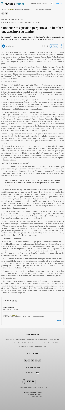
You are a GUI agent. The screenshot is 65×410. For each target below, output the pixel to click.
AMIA (7, 339)
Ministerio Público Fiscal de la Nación (37, 387)
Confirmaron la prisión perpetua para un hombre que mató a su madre (23, 316)
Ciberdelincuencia (20, 339)
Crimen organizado (31, 339)
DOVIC (51, 339)
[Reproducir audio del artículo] (3, 46)
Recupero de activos (37, 343)
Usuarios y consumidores (26, 346)
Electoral (56, 339)
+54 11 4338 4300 (37, 396)
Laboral (9, 343)
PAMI (29, 343)
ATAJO (12, 339)
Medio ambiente (16, 343)
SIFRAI (56, 343)
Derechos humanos (43, 339)
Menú (59, 3)
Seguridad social (49, 343)
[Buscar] (47, 3)
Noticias (24, 343)
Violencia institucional (40, 346)
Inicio (3, 9)
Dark (37, 373)
